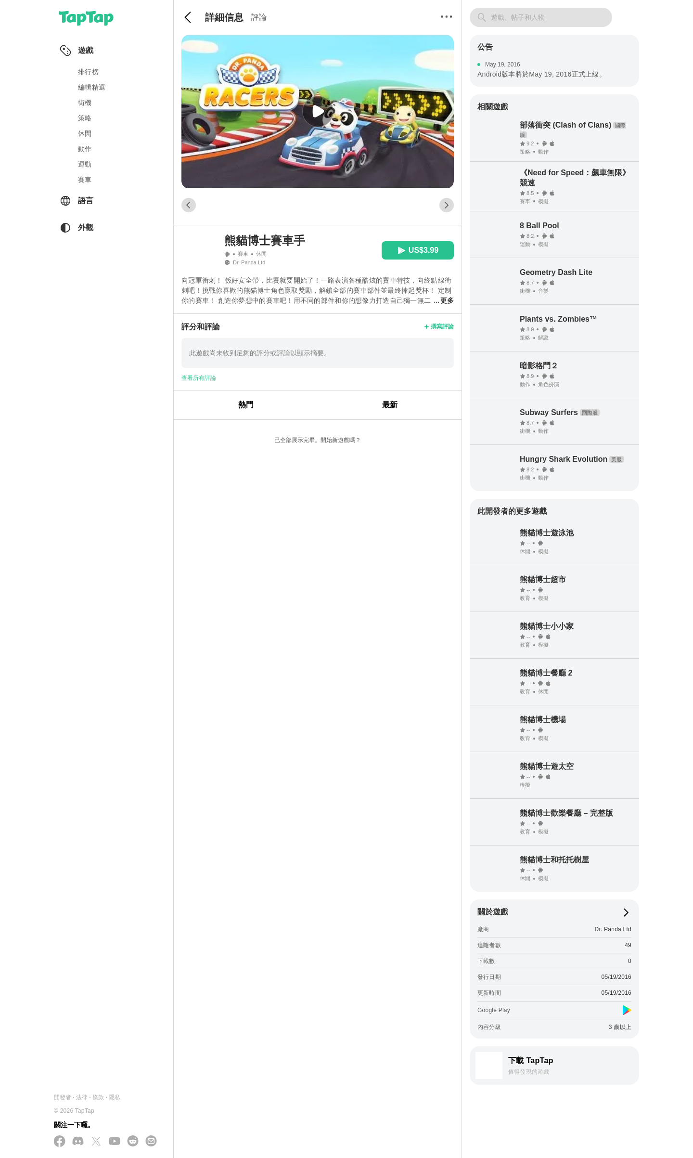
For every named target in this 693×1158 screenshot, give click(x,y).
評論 (259, 17)
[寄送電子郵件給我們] (151, 1141)
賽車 (85, 179)
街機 (85, 102)
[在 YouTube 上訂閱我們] (114, 1141)
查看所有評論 (198, 378)
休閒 (85, 133)
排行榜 (88, 72)
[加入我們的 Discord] (78, 1141)
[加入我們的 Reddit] (133, 1141)
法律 (82, 1097)
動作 (85, 149)
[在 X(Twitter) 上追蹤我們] (96, 1141)
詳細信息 (224, 17)
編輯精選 (91, 87)
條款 (98, 1097)
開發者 (63, 1097)
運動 (85, 164)
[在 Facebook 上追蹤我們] (59, 1141)
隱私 (114, 1097)
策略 (85, 118)
